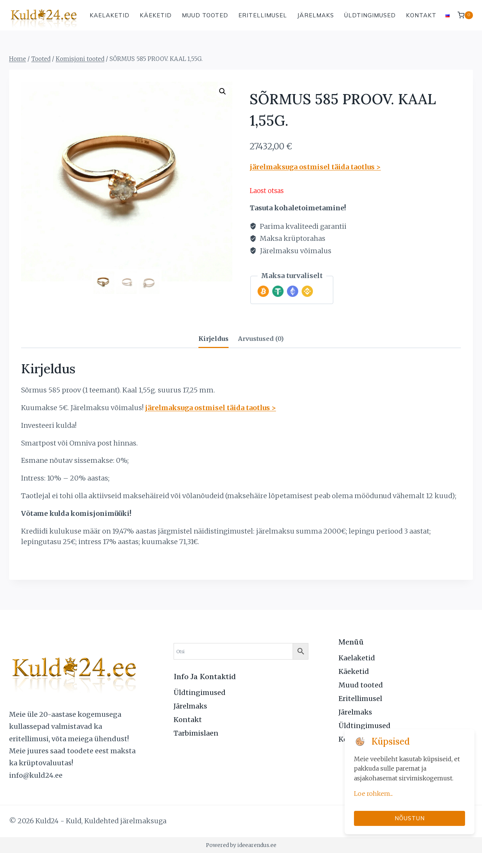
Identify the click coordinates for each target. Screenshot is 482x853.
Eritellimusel (262, 15)
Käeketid (156, 15)
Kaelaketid (110, 15)
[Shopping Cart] (465, 15)
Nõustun (410, 818)
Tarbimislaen (196, 733)
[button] (222, 91)
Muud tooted (205, 15)
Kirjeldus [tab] (213, 338)
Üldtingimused (370, 15)
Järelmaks (315, 15)
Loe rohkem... (373, 793)
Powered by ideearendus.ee (241, 845)
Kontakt (421, 15)
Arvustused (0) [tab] (261, 338)
